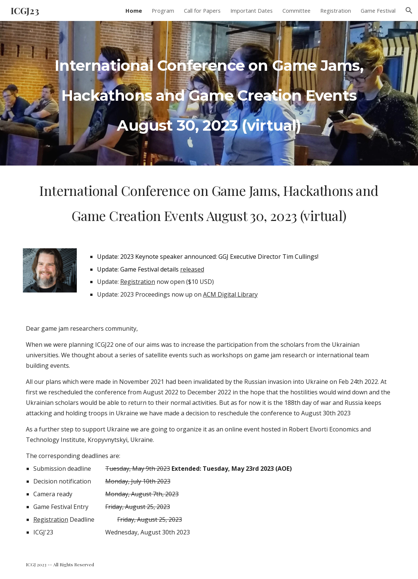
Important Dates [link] (251, 10)
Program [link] (163, 10)
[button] (409, 10)
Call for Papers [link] (202, 10)
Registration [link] (335, 10)
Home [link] (133, 10)
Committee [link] (296, 10)
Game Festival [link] (378, 10)
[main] (209, 93)
